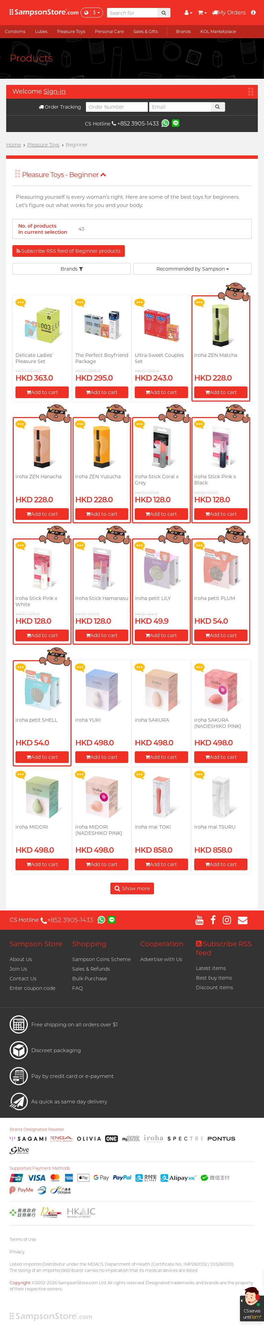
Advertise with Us (161, 959)
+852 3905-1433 (135, 123)
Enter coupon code (32, 988)
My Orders (229, 12)
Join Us (18, 969)
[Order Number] (117, 107)
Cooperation (162, 944)
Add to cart (42, 392)
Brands (71, 269)
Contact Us (23, 978)
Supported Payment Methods (40, 1168)
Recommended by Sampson (192, 269)
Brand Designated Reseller (37, 1129)
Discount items (214, 987)
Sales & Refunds (91, 969)
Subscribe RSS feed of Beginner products (68, 251)
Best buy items (214, 978)
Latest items (211, 968)
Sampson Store (36, 944)
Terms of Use (23, 1239)
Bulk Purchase (89, 978)
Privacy (17, 1251)
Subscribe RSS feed (224, 948)
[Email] (180, 107)
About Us (21, 959)
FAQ (77, 988)
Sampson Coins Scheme (101, 959)
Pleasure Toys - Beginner (64, 175)
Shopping (89, 944)
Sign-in (55, 91)
